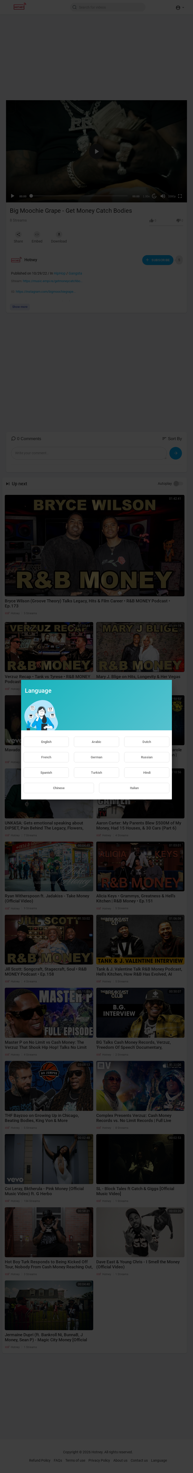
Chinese (59, 788)
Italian (134, 788)
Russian (147, 757)
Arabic (96, 742)
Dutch (146, 742)
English (46, 742)
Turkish (96, 772)
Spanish (46, 772)
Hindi (147, 772)
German (96, 757)
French (46, 757)
